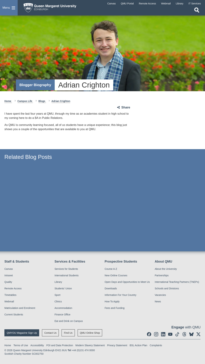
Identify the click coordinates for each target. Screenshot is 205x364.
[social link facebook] (149, 334)
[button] (9, 7)
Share (125, 107)
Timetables (10, 295)
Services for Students (66, 268)
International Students (67, 275)
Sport (57, 295)
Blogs (42, 101)
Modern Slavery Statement (90, 345)
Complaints (156, 345)
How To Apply (112, 301)
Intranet (8, 275)
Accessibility (37, 345)
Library (58, 282)
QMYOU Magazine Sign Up (22, 332)
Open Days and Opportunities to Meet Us (127, 282)
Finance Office (62, 314)
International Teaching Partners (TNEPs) (177, 282)
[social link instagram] (156, 334)
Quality (8, 282)
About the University (166, 268)
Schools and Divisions (167, 288)
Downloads (111, 288)
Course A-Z (111, 268)
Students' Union (63, 288)
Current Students (13, 314)
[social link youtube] (170, 334)
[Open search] (197, 10)
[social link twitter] (198, 334)
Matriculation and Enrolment (19, 308)
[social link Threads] (184, 334)
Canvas (8, 268)
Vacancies (160, 295)
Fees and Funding (115, 308)
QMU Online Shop (90, 332)
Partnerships (162, 275)
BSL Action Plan (138, 345)
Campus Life (25, 101)
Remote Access (13, 288)
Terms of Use (20, 345)
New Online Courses (116, 275)
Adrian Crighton (61, 101)
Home (8, 101)
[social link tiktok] (177, 334)
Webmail (9, 301)
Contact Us (50, 332)
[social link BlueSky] (191, 334)
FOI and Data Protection (59, 345)
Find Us (68, 332)
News (158, 301)
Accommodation (63, 308)
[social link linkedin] (163, 334)
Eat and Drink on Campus (69, 321)
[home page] (48, 7)
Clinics (58, 301)
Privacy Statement (117, 345)
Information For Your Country (120, 295)
